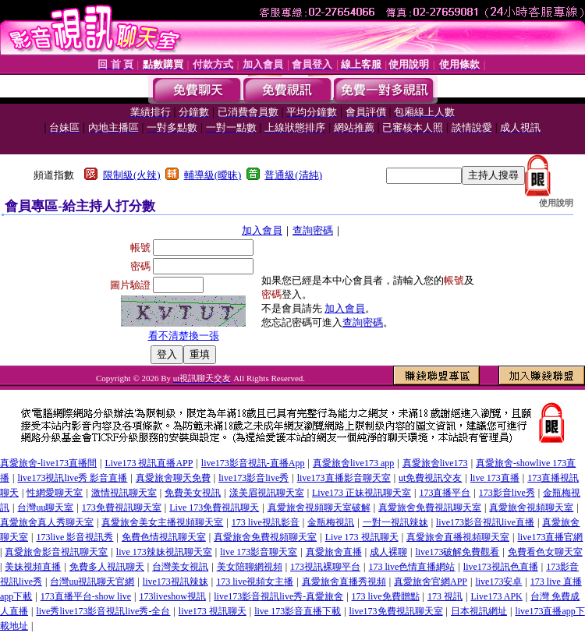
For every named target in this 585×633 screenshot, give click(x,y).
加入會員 (262, 230)
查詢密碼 (312, 230)
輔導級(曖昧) (213, 175)
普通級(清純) (293, 175)
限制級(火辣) (132, 175)
